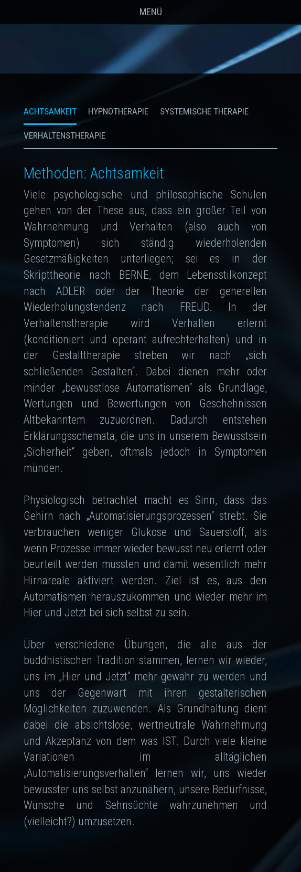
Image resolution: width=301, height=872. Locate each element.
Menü (150, 12)
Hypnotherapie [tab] (118, 111)
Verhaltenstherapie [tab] (64, 135)
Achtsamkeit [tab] (50, 111)
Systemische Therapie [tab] (204, 111)
